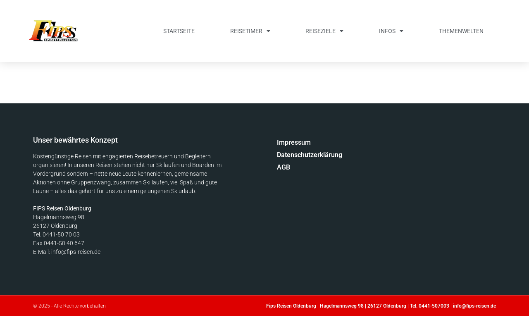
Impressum (294, 142)
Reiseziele (324, 31)
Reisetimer (250, 31)
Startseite (179, 31)
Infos (391, 31)
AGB (283, 167)
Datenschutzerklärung (309, 155)
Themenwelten (461, 31)
